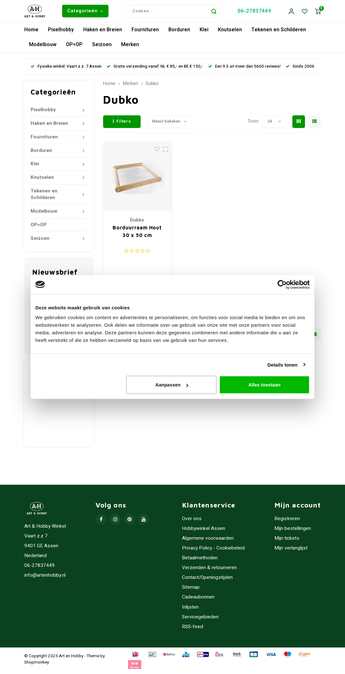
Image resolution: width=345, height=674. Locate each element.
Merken (130, 48)
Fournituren (145, 33)
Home (31, 33)
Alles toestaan (265, 384)
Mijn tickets (286, 541)
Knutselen (230, 33)
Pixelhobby (61, 33)
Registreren (287, 521)
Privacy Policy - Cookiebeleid (213, 551)
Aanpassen (171, 384)
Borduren (179, 33)
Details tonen (282, 364)
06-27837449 (254, 12)
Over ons (192, 521)
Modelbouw (42, 48)
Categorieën (85, 12)
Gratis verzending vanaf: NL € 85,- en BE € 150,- (155, 69)
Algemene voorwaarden (208, 541)
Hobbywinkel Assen (203, 531)
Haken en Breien (102, 33)
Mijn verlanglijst (290, 551)
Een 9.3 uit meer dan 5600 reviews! (244, 69)
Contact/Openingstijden (207, 580)
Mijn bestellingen (292, 531)
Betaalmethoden (200, 561)
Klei (204, 33)
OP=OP (74, 48)
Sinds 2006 (300, 69)
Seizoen (102, 48)
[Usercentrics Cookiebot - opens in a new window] (282, 284)
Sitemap (191, 590)
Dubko (152, 87)
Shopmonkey (36, 665)
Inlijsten (190, 610)
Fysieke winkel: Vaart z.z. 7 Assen (66, 69)
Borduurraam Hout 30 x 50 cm (137, 234)
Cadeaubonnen (198, 600)
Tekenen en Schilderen (278, 33)
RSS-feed (192, 629)
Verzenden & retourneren (209, 570)
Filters (122, 124)
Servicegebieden (200, 619)
